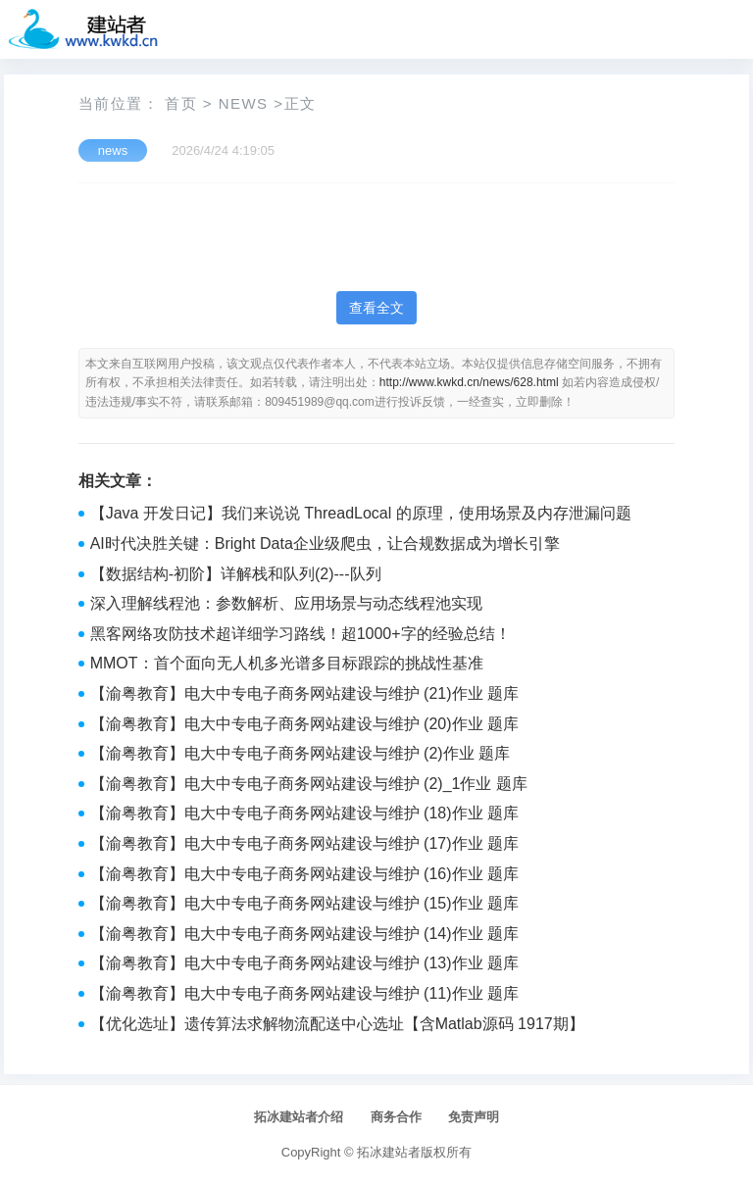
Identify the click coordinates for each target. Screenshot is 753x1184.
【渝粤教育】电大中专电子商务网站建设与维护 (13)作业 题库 (304, 963)
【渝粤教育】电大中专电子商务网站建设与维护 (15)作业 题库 (304, 903)
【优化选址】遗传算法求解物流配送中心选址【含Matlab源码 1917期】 (337, 1023)
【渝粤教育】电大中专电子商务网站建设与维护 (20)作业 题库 (304, 723)
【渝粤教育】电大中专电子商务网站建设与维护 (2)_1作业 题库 (308, 783)
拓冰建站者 (389, 1152)
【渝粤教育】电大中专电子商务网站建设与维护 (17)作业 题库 (304, 843)
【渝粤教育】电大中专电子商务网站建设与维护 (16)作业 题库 (304, 873)
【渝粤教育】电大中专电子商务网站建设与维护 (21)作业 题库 (304, 693)
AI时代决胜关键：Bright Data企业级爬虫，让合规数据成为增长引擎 (325, 543)
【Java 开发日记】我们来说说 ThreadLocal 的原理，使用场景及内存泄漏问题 (360, 513)
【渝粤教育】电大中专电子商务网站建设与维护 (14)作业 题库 (304, 933)
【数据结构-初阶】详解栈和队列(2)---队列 (235, 574)
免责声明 (473, 1117)
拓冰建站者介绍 (298, 1117)
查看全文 (376, 308)
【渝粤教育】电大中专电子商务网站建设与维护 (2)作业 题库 (300, 753)
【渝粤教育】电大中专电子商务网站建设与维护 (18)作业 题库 (304, 813)
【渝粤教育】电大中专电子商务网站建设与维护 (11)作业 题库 (304, 993)
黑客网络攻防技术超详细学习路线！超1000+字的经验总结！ (300, 633)
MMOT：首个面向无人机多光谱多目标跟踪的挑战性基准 (286, 663)
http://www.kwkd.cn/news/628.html (469, 382)
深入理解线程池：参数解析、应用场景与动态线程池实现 (286, 603)
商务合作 (396, 1117)
